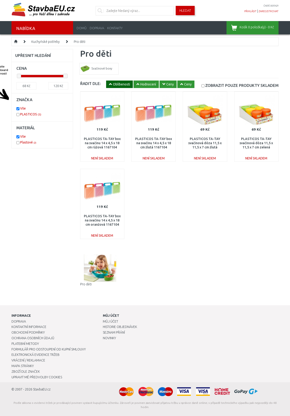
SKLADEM (242, 85)
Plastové (28, 142)
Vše (23, 108)
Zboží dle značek (25, 371)
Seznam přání (114, 332)
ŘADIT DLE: (90, 83)
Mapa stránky (22, 366)
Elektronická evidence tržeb (35, 355)
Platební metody (25, 344)
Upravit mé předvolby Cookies (36, 377)
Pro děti (79, 42)
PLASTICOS (30, 114)
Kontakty (115, 28)
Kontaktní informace (28, 327)
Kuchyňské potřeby (45, 42)
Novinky (109, 338)
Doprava (97, 28)
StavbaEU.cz (42, 389)
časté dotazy (271, 5)
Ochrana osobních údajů (32, 338)
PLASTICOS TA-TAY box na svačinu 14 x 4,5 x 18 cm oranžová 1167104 (102, 220)
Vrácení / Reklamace (28, 360)
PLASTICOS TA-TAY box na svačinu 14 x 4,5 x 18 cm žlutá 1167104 (153, 143)
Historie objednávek (120, 327)
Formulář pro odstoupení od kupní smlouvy (48, 349)
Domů (82, 28)
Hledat (185, 10)
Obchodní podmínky (28, 332)
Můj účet (110, 321)
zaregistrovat (269, 11)
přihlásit (250, 11)
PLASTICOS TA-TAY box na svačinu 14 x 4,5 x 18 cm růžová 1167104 (102, 143)
